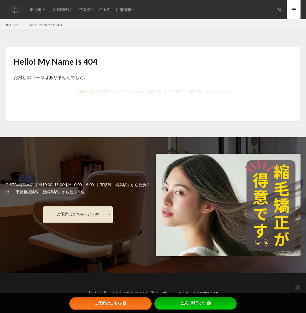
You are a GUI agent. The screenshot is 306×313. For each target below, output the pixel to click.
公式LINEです (195, 303)
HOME (15, 24)
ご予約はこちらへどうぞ (78, 214)
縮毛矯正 (37, 9)
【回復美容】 (61, 9)
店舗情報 (123, 9)
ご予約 (104, 9)
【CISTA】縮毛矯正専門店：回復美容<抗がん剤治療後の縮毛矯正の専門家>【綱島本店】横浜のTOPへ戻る (153, 91)
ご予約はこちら (110, 303)
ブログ (84, 9)
